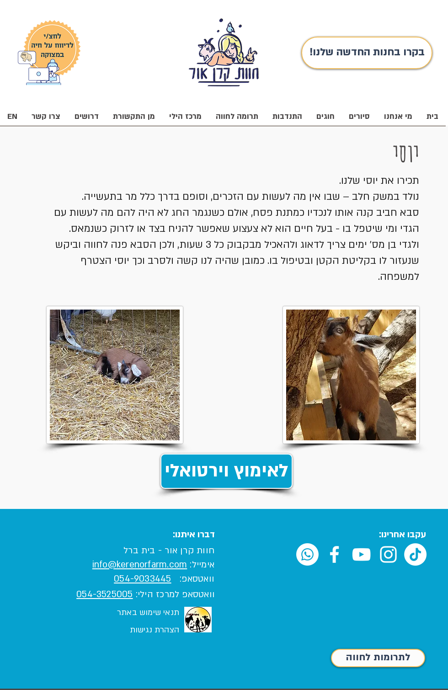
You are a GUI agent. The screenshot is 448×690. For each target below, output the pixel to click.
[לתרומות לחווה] (378, 658)
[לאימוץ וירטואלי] (226, 471)
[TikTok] (415, 554)
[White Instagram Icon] (388, 554)
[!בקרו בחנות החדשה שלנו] (366, 53)
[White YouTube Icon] (361, 554)
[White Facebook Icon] (334, 554)
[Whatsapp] (307, 554)
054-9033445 (142, 579)
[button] (398, 119)
